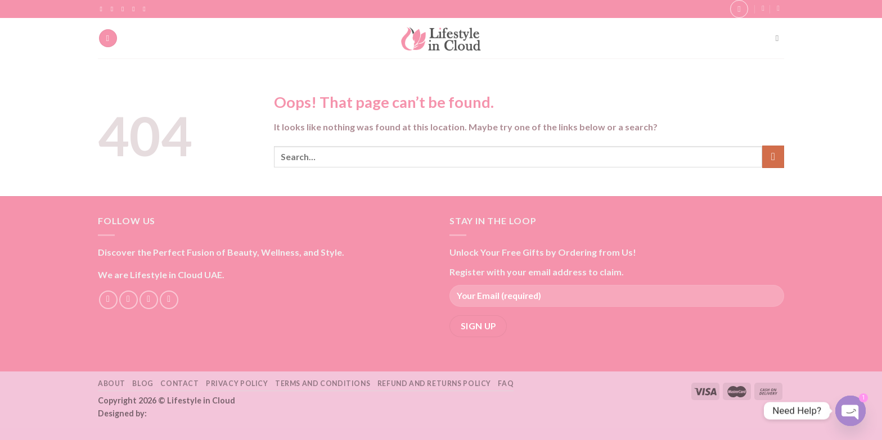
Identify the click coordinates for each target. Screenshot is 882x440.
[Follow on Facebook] (103, 9)
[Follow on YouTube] (146, 9)
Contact (179, 383)
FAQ (506, 383)
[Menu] (108, 38)
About (111, 383)
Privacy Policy (237, 383)
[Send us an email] (135, 9)
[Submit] (773, 156)
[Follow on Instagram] (114, 9)
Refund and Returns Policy (434, 383)
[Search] (780, 38)
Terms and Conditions (322, 383)
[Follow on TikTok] (125, 9)
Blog (142, 383)
